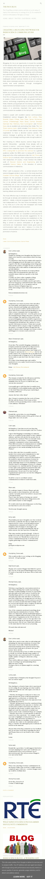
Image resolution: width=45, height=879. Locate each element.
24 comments (11, 827)
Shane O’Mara (14, 119)
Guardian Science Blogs (11, 175)
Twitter (17, 18)
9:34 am (11, 333)
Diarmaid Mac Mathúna (11, 124)
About (11, 18)
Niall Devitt (12, 566)
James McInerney (35, 119)
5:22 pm (11, 773)
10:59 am (11, 420)
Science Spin (7, 157)
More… (34, 18)
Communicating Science (13, 241)
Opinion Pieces (25, 241)
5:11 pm (10, 757)
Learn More (19, 877)
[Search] (41, 3)
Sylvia (10, 745)
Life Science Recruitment (21, 367)
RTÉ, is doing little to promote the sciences (18, 151)
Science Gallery (16, 164)
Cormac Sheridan (36, 121)
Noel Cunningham (26, 124)
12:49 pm (11, 740)
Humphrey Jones (14, 301)
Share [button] (4, 239)
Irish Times (35, 155)
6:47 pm (11, 669)
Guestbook (26, 18)
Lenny (11, 675)
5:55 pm (11, 786)
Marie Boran (24, 121)
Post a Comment (8, 790)
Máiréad (11, 411)
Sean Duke (24, 119)
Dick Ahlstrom (33, 128)
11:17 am (11, 482)
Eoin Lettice (32, 117)
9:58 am (11, 370)
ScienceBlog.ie (29, 352)
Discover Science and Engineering (23, 162)
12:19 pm (11, 560)
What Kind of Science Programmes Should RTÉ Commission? (21, 823)
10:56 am (11, 406)
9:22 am (11, 295)
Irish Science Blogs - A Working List (21, 858)
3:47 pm (11, 548)
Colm (10, 426)
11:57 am (11, 511)
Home (5, 18)
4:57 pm (11, 633)
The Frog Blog (9, 7)
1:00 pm (11, 576)
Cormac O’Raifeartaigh (11, 121)
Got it (30, 877)
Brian (10, 487)
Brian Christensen (14, 339)
